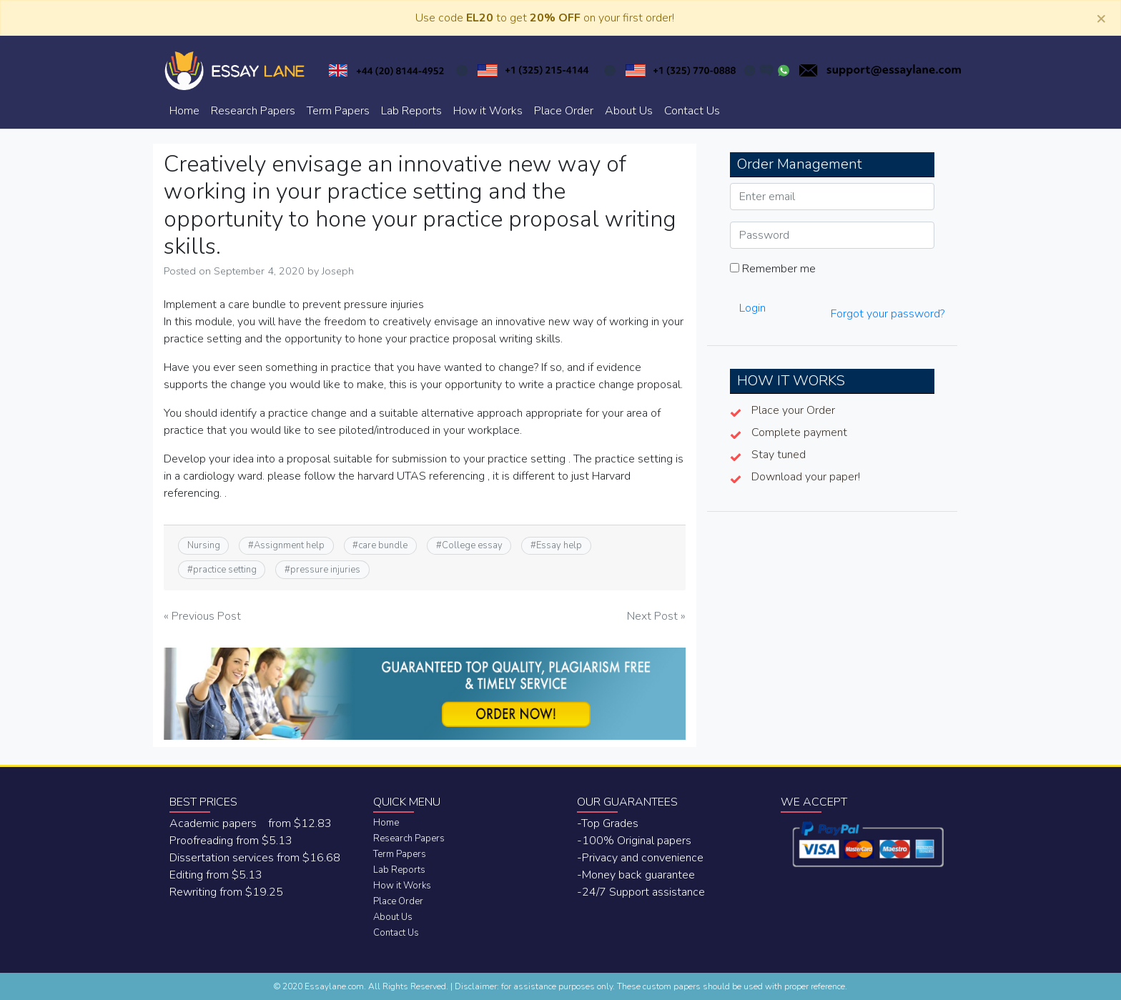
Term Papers (338, 111)
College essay (472, 545)
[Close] (1101, 18)
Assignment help (289, 545)
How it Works (488, 111)
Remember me (773, 269)
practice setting (225, 569)
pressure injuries (325, 569)
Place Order (563, 111)
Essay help (559, 545)
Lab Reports (411, 111)
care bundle (383, 545)
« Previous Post (202, 616)
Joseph (338, 271)
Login (752, 308)
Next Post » (656, 616)
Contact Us (692, 111)
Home (184, 111)
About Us (629, 111)
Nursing (203, 545)
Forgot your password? (887, 314)
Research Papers (253, 111)
